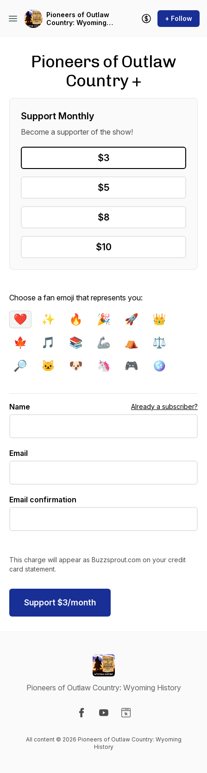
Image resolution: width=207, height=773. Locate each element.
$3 (103, 157)
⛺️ (131, 342)
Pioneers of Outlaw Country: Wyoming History (77, 19)
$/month (60, 602)
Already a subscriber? (164, 406)
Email (18, 453)
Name (19, 406)
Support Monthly (57, 116)
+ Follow (178, 18)
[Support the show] (146, 18)
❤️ (20, 319)
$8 (103, 217)
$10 (104, 247)
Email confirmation (42, 499)
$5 (103, 187)
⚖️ (159, 342)
